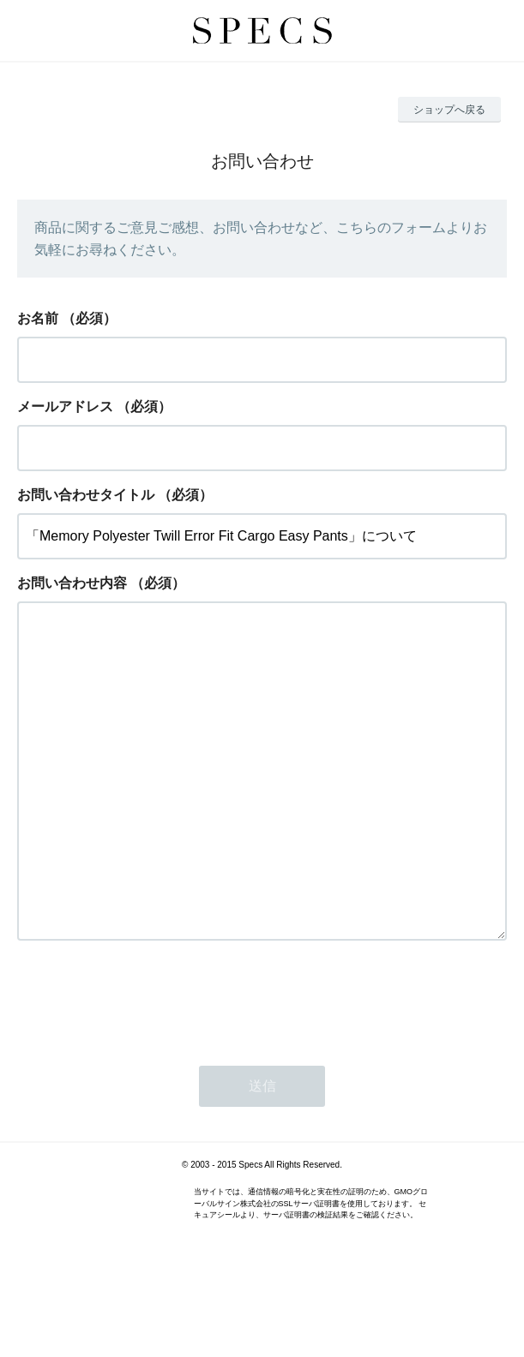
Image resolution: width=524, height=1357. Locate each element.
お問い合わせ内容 (72, 583)
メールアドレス (65, 406)
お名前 (37, 318)
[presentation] (147, 1066)
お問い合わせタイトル (85, 494)
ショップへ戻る (449, 110)
